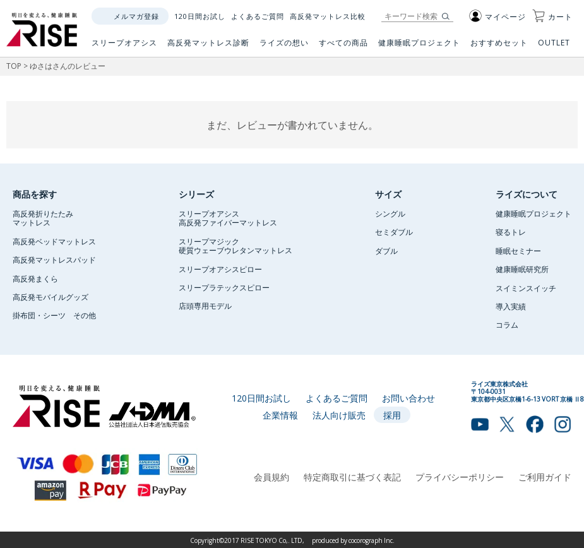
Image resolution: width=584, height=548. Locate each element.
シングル (390, 213)
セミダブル (394, 231)
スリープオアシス (124, 47)
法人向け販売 (339, 414)
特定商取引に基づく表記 (352, 476)
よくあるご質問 (257, 16)
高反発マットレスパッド (54, 259)
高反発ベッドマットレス (54, 241)
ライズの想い (284, 47)
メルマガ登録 (136, 16)
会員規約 (271, 476)
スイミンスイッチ (526, 288)
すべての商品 (343, 47)
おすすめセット (499, 47)
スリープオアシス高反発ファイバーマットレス (228, 218)
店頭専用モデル (205, 305)
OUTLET (555, 47)
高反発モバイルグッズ (50, 296)
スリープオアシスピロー (220, 269)
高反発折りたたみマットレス (43, 218)
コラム (507, 324)
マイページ (497, 16)
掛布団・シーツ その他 (54, 315)
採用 (392, 414)
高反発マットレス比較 (328, 16)
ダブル (386, 250)
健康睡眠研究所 (522, 269)
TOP (13, 65)
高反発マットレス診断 (208, 47)
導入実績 (511, 306)
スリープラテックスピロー (224, 287)
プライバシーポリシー (459, 476)
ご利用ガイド (544, 476)
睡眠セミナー (518, 250)
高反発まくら (35, 278)
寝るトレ (511, 231)
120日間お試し (199, 16)
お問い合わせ (408, 397)
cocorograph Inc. (372, 540)
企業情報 (280, 414)
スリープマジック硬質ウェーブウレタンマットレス (235, 245)
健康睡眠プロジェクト (419, 47)
